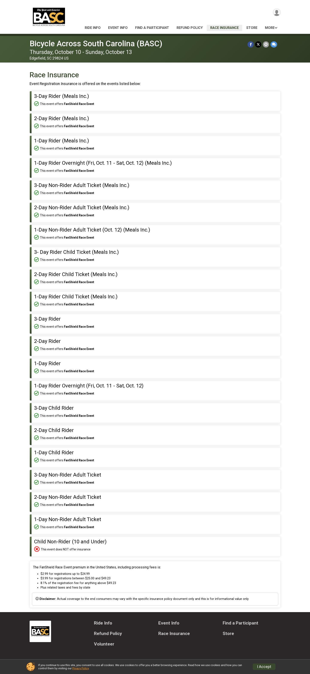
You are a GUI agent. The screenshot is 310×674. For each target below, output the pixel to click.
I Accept (264, 667)
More (270, 28)
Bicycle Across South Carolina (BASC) (96, 43)
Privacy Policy (80, 668)
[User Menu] (277, 12)
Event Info (118, 28)
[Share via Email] (266, 44)
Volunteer (104, 644)
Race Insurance (224, 28)
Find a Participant (152, 28)
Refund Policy (190, 28)
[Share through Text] (274, 44)
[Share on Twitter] (259, 44)
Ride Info (93, 28)
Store (251, 28)
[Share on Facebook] (251, 44)
